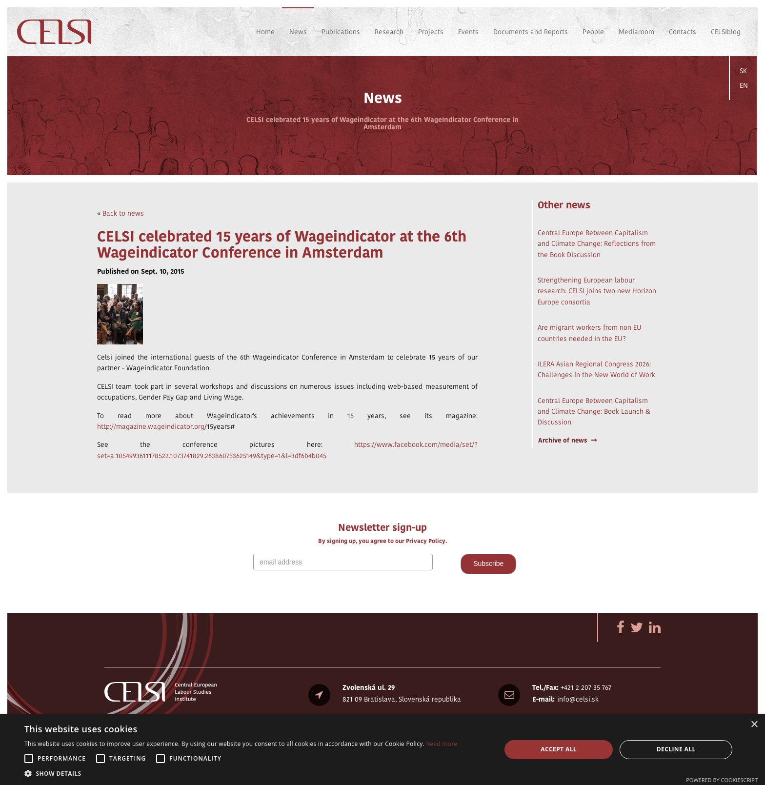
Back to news (123, 213)
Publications (341, 32)
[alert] (382, 749)
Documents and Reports (530, 32)
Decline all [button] (676, 749)
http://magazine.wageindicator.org (150, 426)
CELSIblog (726, 32)
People (593, 32)
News (298, 32)
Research (389, 32)
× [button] (754, 724)
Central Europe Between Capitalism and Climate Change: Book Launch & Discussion (594, 411)
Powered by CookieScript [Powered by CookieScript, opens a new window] (722, 780)
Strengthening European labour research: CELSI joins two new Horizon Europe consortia (597, 291)
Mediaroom (636, 32)
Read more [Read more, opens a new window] (441, 744)
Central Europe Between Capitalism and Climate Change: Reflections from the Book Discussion (597, 244)
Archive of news (567, 440)
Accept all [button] (559, 749)
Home (265, 32)
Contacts (682, 32)
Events (468, 32)
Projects (430, 32)
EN (744, 85)
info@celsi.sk (578, 699)
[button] (240, 773)
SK (743, 71)
